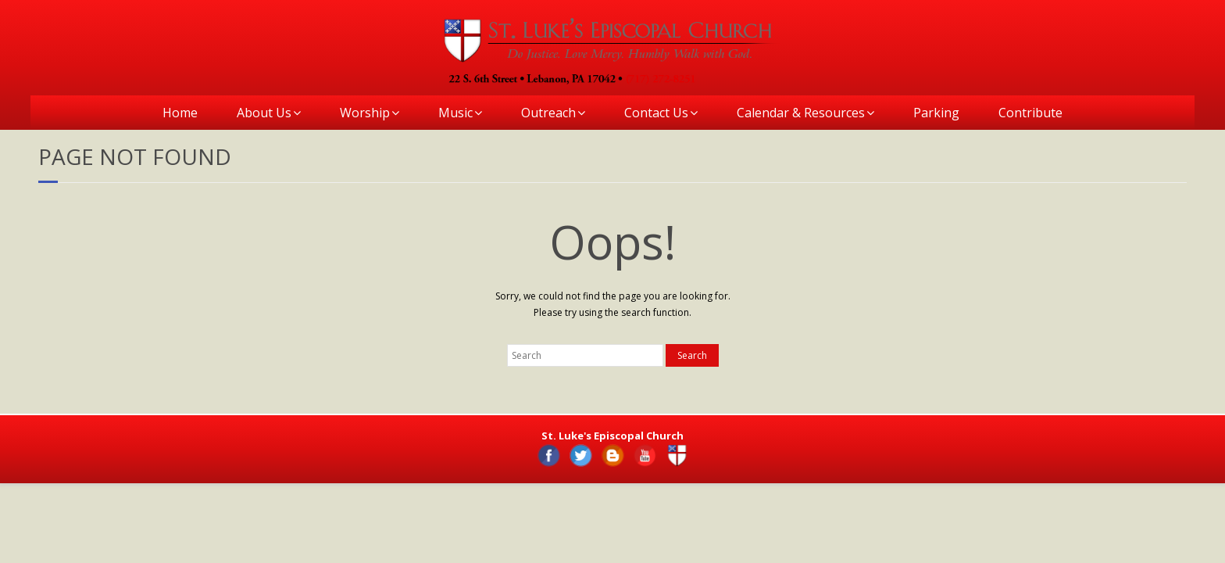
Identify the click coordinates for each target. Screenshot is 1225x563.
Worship (365, 112)
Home (180, 112)
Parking (936, 112)
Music (455, 112)
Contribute (1030, 112)
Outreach (548, 112)
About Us (264, 112)
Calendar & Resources (801, 112)
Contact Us (656, 112)
